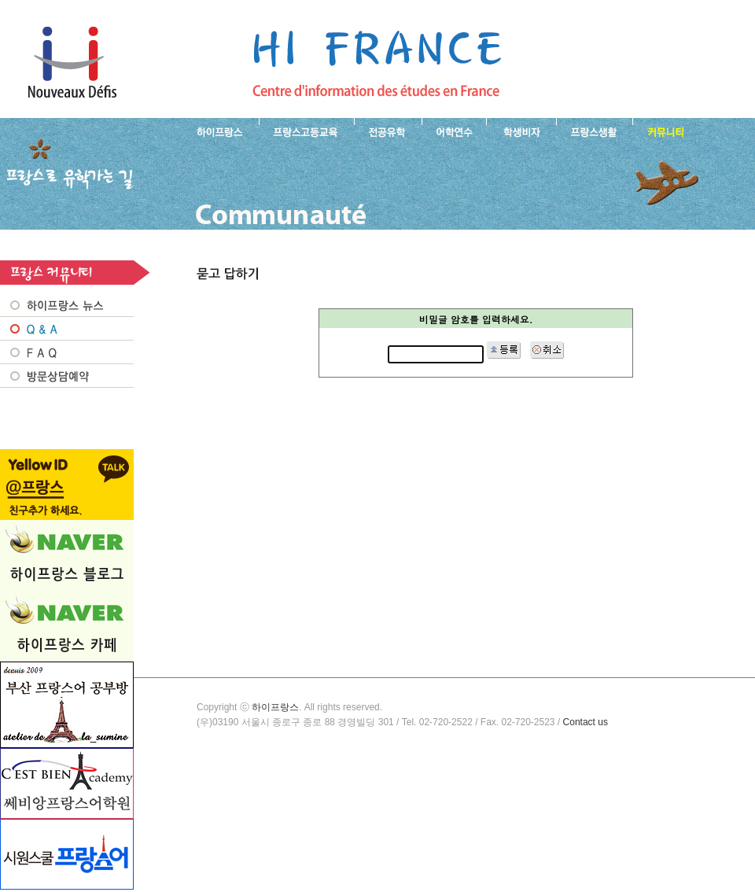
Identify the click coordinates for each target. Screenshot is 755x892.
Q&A (67, 329)
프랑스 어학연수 (454, 130)
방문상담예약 (67, 376)
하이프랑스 (275, 707)
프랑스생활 (594, 130)
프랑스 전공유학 (388, 130)
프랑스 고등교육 (306, 130)
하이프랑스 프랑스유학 (72, 63)
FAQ (67, 352)
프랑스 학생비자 (521, 130)
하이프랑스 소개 (216, 130)
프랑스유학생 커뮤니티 (663, 130)
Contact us (585, 722)
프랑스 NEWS (67, 305)
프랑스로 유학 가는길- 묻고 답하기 (376, 63)
